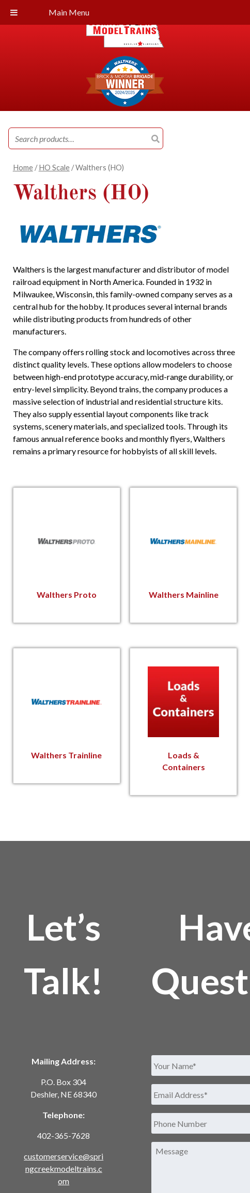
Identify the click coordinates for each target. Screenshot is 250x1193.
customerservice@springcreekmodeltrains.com (63, 1167)
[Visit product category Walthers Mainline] (183, 554)
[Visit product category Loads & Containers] (183, 720)
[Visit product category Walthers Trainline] (66, 715)
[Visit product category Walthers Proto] (66, 554)
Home (23, 167)
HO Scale (54, 167)
